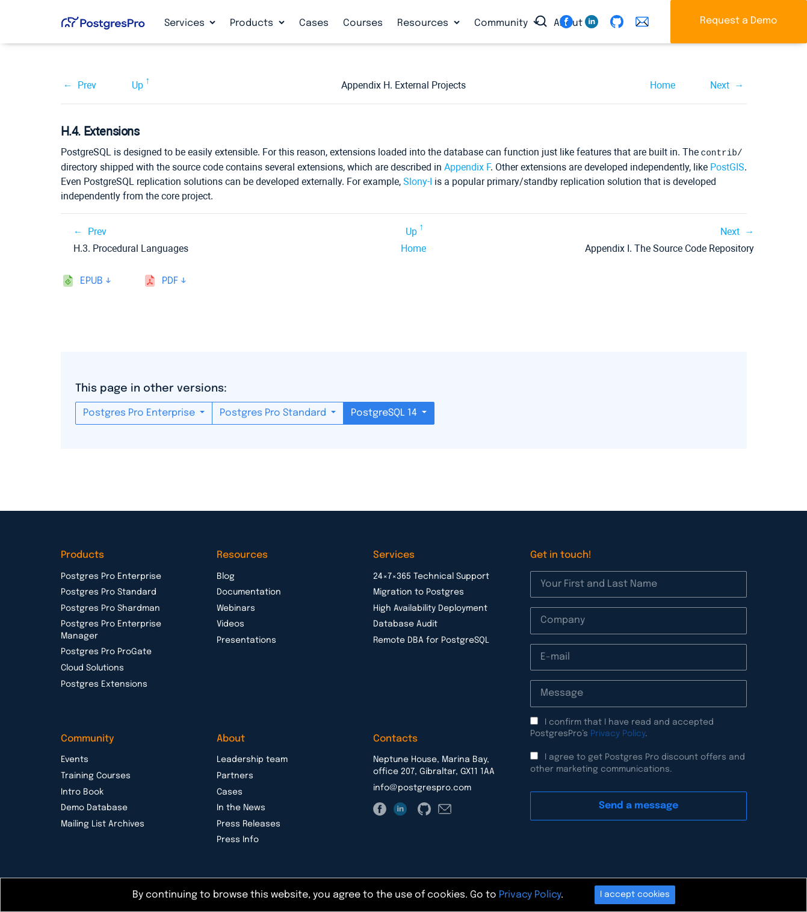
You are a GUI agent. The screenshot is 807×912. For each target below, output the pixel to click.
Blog (226, 576)
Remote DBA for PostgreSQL (431, 640)
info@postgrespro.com (422, 787)
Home (662, 85)
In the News (241, 807)
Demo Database (94, 807)
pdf (170, 280)
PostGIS (727, 166)
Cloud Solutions (92, 667)
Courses (363, 23)
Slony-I (417, 181)
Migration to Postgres (418, 591)
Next (719, 85)
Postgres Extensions (104, 683)
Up (137, 85)
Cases (314, 23)
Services (185, 23)
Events (74, 759)
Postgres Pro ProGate (106, 651)
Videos (230, 623)
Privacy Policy (617, 733)
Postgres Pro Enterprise (140, 412)
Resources (424, 23)
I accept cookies (635, 894)
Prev (87, 85)
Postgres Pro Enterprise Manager (111, 629)
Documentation (249, 591)
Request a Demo (739, 21)
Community (502, 23)
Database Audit (405, 623)
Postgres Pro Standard (274, 412)
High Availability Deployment (430, 608)
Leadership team (252, 759)
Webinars (236, 608)
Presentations (246, 640)
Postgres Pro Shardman (110, 608)
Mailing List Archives (102, 823)
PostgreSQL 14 (385, 412)
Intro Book (82, 791)
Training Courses (96, 775)
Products (253, 23)
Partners (235, 775)
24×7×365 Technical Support (431, 576)
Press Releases (248, 823)
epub (91, 280)
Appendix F (467, 166)
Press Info (238, 839)
